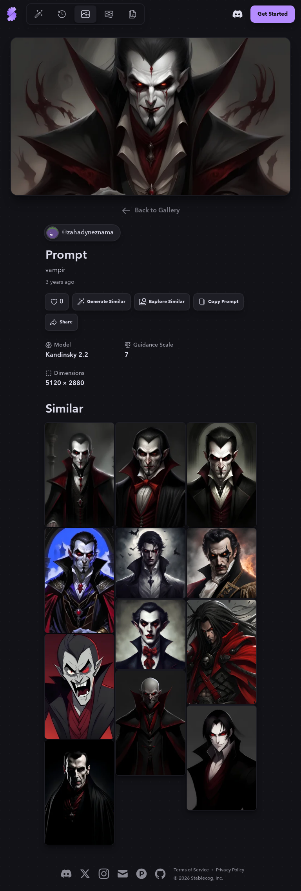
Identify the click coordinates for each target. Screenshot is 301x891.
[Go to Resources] (132, 14)
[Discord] (237, 14)
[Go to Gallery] (85, 14)
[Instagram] (103, 873)
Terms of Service (191, 870)
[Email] (122, 873)
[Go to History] (62, 14)
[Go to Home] (12, 14)
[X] (85, 873)
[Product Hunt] (141, 873)
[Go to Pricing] (109, 14)
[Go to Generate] (38, 14)
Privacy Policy (230, 870)
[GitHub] (160, 873)
